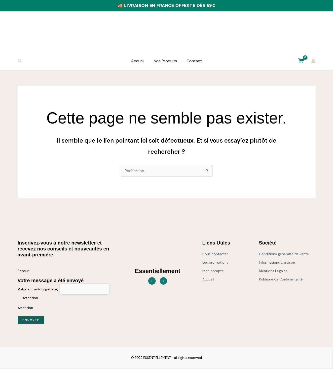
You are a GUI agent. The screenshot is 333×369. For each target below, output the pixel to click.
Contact (192, 60)
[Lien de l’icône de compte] (313, 61)
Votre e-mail (38, 289)
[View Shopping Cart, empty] (301, 61)
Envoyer (31, 321)
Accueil (139, 60)
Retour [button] (23, 271)
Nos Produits (165, 60)
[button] (20, 61)
